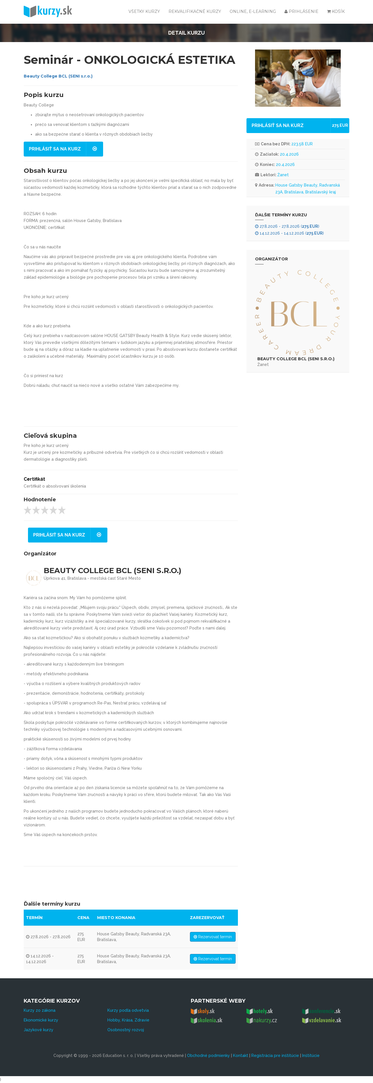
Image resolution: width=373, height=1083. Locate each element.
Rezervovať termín (213, 936)
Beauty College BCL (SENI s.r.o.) (58, 76)
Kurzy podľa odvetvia (128, 1010)
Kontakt (240, 1055)
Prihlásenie (301, 11)
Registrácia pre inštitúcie (275, 1055)
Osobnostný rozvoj (125, 1029)
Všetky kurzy (144, 11)
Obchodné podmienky (208, 1055)
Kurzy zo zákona (39, 1010)
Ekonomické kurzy (41, 1020)
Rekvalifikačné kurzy (195, 11)
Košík (336, 11)
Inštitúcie (311, 1055)
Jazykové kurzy (38, 1029)
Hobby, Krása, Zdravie (128, 1020)
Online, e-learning (253, 11)
